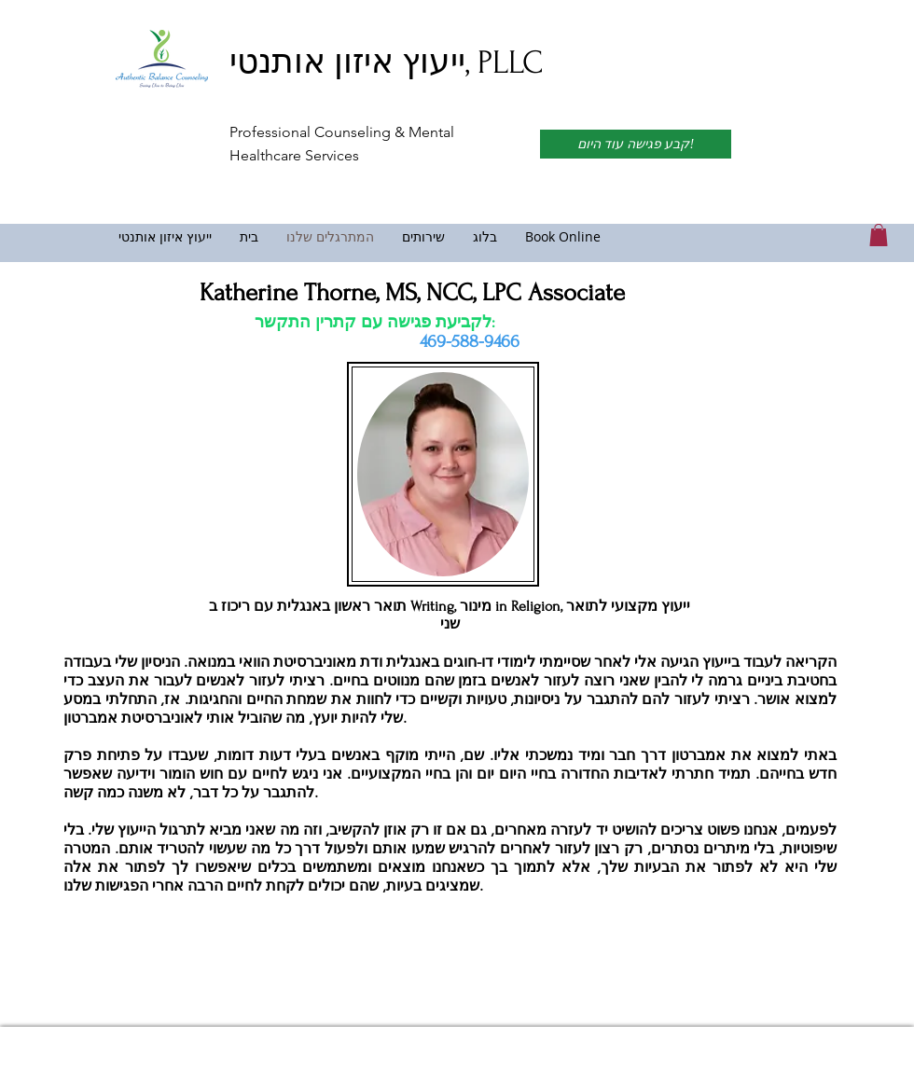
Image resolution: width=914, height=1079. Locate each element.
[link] (878, 235)
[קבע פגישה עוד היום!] (635, 144)
